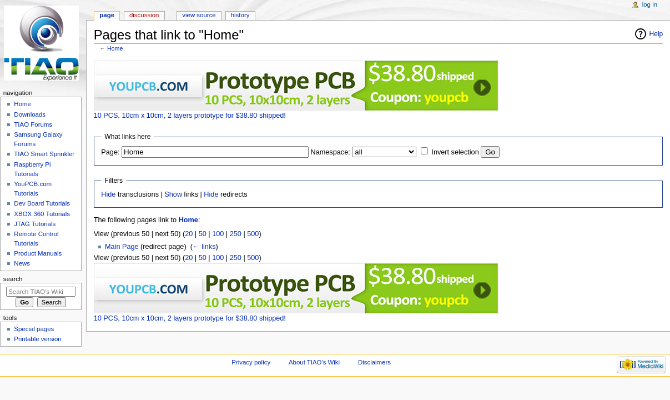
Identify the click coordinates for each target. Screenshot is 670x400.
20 (189, 234)
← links (204, 247)
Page (106, 15)
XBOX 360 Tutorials (42, 214)
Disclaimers (374, 362)
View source (198, 15)
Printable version (37, 339)
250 (235, 234)
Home (115, 48)
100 (218, 234)
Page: (110, 152)
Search (13, 279)
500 (253, 234)
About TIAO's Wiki (314, 362)
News (22, 263)
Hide (108, 194)
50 (202, 234)
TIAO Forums (33, 124)
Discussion (144, 15)
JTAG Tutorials (35, 224)
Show (173, 194)
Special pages (34, 329)
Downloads (30, 114)
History (240, 15)
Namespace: (330, 152)
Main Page (122, 247)
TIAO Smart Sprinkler (44, 154)
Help (656, 34)
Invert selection (454, 152)
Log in (649, 4)
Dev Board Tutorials (42, 203)
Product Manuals (38, 253)
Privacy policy (250, 362)
